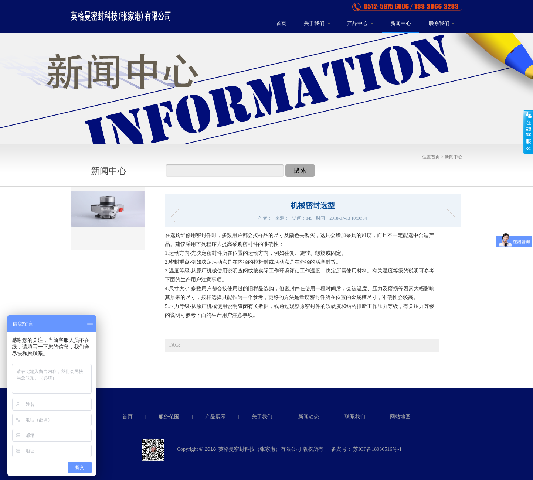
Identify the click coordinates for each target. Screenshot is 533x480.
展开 (528, 132)
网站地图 (400, 416)
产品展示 (215, 416)
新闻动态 (308, 416)
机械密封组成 (448, 217)
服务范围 (169, 416)
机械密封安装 (177, 217)
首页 (281, 23)
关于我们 (317, 23)
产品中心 (360, 23)
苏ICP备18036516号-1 (377, 449)
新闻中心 (400, 23)
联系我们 (442, 23)
